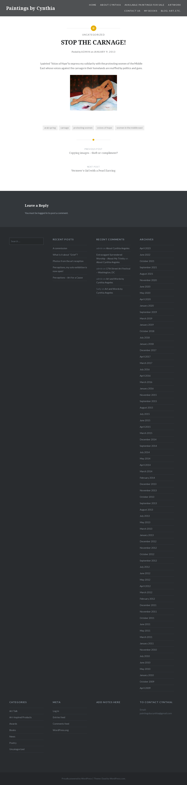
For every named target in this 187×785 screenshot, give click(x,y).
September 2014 (148, 445)
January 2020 (147, 305)
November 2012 (148, 547)
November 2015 (148, 394)
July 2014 (145, 452)
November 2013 (148, 490)
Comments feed (61, 723)
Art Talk (13, 711)
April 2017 (145, 356)
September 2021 (148, 267)
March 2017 (146, 363)
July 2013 (145, 515)
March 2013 (146, 528)
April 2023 (145, 248)
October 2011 (147, 618)
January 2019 (147, 324)
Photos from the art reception (68, 261)
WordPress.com (117, 778)
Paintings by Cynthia (30, 8)
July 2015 (145, 414)
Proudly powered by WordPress (77, 778)
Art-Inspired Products (20, 717)
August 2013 (146, 509)
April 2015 (145, 426)
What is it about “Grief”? (65, 254)
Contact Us (132, 10)
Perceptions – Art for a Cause (68, 277)
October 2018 (147, 331)
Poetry (13, 743)
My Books (150, 10)
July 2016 (145, 369)
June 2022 (145, 254)
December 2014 (148, 439)
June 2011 (145, 624)
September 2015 (148, 401)
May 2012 (145, 579)
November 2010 (148, 649)
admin (85, 51)
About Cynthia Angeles (118, 248)
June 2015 (145, 420)
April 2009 (145, 688)
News (12, 736)
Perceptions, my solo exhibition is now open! (70, 269)
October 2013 (147, 496)
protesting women (83, 127)
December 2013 (148, 484)
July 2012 (145, 566)
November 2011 (148, 611)
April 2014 (145, 465)
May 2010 (145, 669)
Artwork (174, 5)
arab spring (50, 127)
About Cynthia (110, 5)
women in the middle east (130, 127)
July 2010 (145, 656)
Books (12, 730)
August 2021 (146, 273)
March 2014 (146, 471)
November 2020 (148, 280)
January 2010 (147, 675)
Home (92, 5)
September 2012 (148, 560)
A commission (60, 248)
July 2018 (145, 337)
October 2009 (147, 681)
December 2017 (148, 350)
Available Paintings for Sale (144, 5)
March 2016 (146, 382)
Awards (13, 723)
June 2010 (145, 662)
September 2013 (148, 503)
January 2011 (147, 643)
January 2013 (147, 535)
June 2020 (145, 286)
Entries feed (59, 717)
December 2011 (148, 605)
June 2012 (145, 573)
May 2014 (145, 458)
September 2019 (148, 312)
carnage (65, 127)
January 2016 (147, 388)
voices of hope (104, 127)
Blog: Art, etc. (171, 10)
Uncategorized (93, 34)
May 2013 (145, 522)
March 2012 (146, 592)
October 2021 (147, 261)
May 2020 (145, 292)
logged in (43, 212)
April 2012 (145, 586)
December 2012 (148, 541)
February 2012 (147, 598)
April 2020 (145, 299)
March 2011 (146, 637)
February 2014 (147, 477)
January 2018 (147, 344)
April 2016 (145, 375)
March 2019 (146, 318)
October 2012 (147, 554)
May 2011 (145, 630)
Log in (56, 711)
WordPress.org (61, 730)
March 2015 (146, 433)
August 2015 (146, 407)
